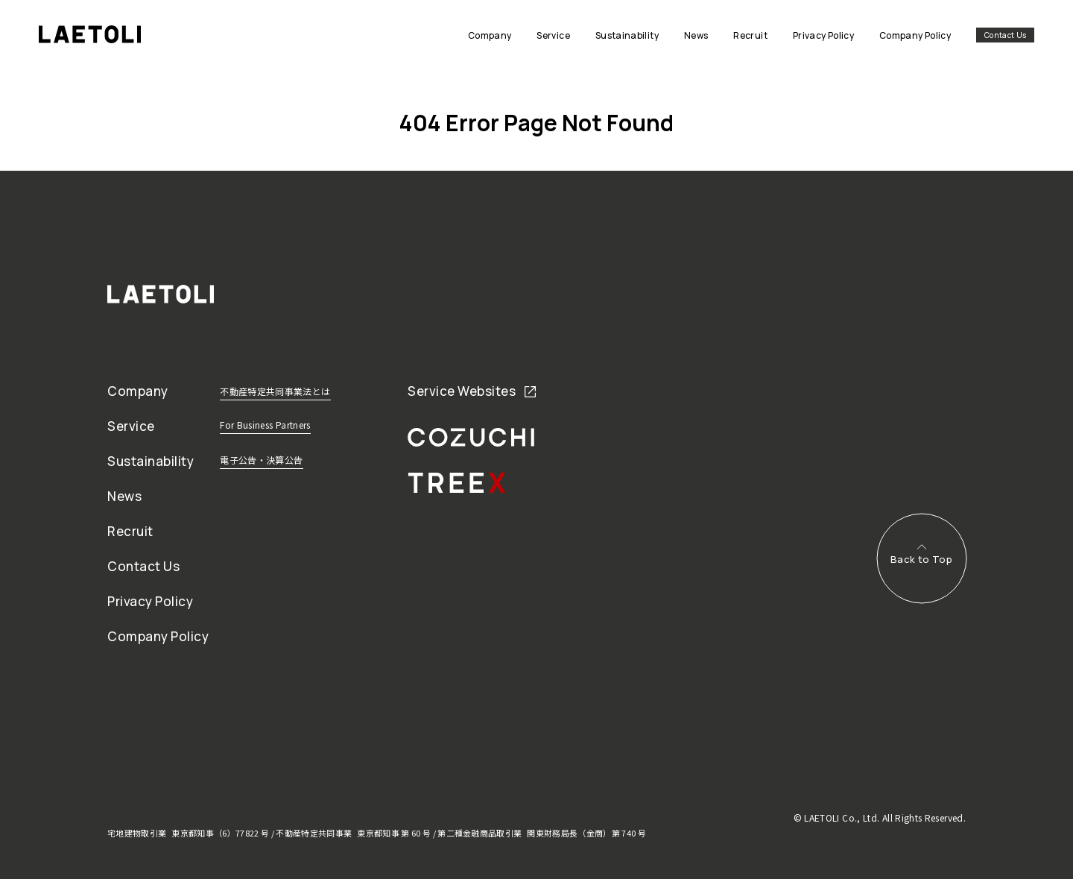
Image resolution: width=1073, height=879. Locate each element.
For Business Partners (265, 424)
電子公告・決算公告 (261, 459)
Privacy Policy (150, 601)
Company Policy (158, 636)
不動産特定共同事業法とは (275, 391)
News (124, 496)
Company (137, 391)
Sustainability (150, 461)
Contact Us (1005, 35)
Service (131, 426)
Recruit (130, 531)
